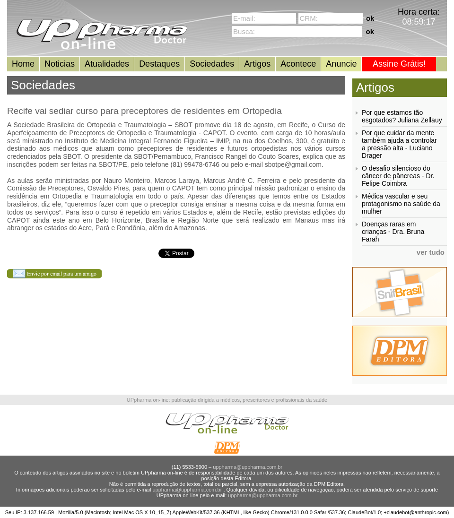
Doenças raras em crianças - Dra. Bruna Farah (393, 231)
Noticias (59, 64)
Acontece (298, 64)
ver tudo (431, 252)
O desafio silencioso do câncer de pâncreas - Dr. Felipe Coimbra (398, 175)
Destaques (159, 64)
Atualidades (107, 64)
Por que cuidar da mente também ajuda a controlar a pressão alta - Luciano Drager (399, 144)
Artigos (257, 64)
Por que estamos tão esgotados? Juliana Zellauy (402, 116)
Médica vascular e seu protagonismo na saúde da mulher (401, 203)
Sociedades (212, 64)
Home (23, 64)
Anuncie (341, 64)
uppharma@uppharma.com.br (247, 467)
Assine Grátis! (399, 64)
